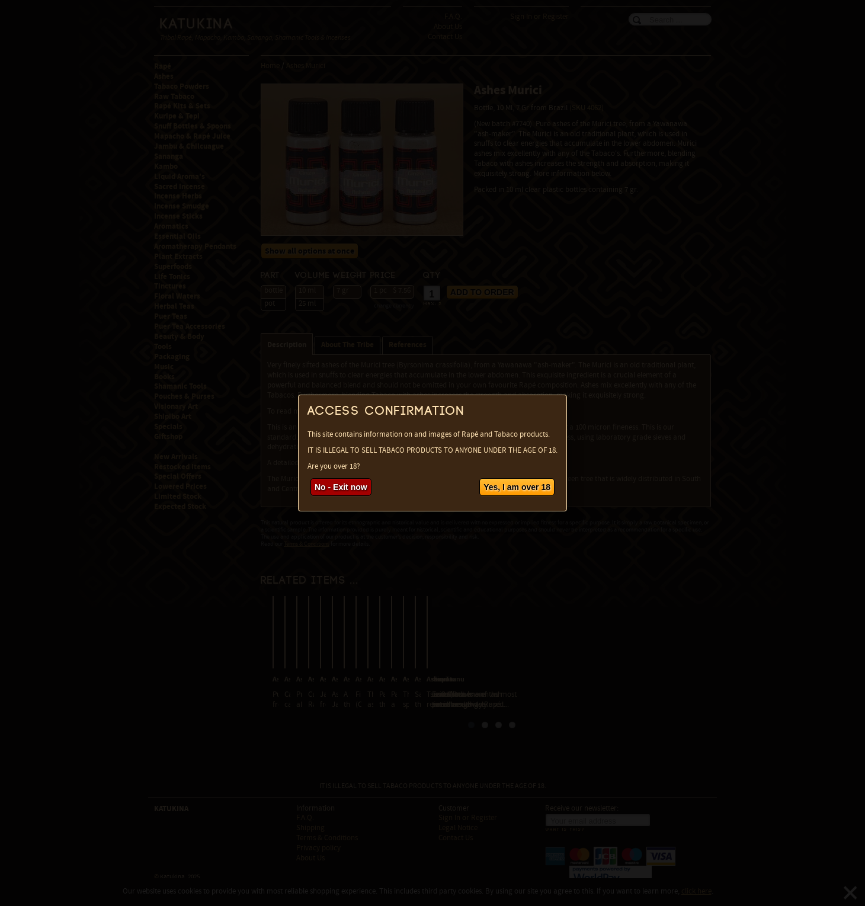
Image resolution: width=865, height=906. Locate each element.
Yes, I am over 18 (516, 487)
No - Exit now (341, 487)
